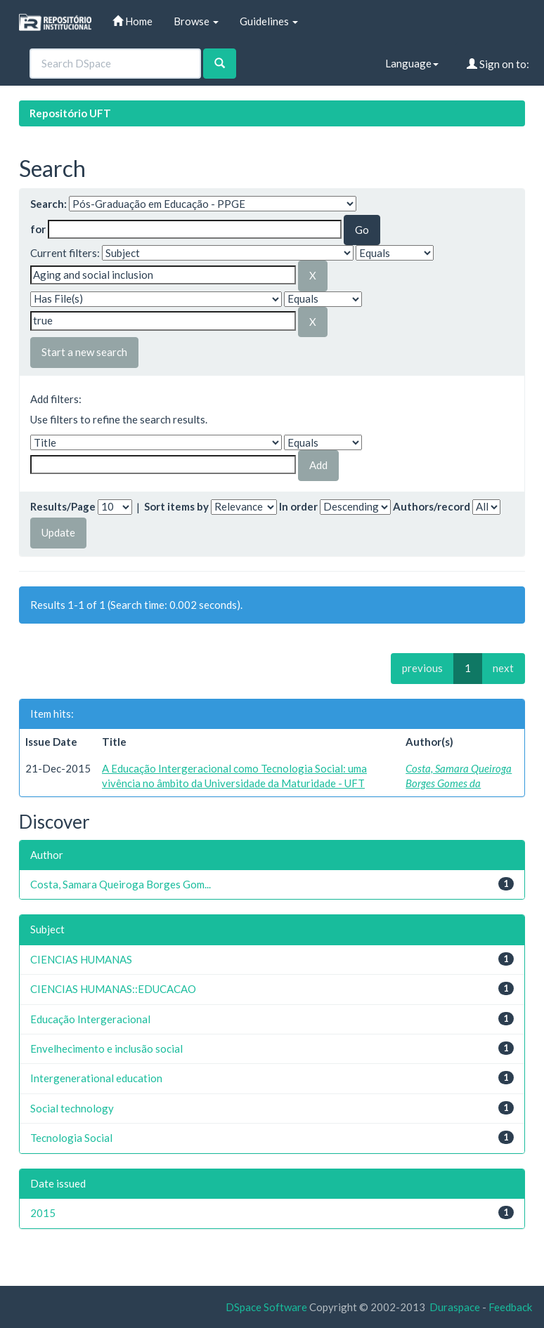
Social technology (72, 1108)
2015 (43, 1213)
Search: (48, 203)
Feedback (510, 1307)
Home (132, 21)
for (38, 229)
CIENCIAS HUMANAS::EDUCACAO (113, 988)
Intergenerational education (96, 1078)
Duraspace (454, 1307)
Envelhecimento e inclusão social (106, 1048)
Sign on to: (498, 64)
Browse (196, 21)
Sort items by (176, 506)
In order (298, 506)
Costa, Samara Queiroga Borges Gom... (120, 884)
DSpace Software (266, 1307)
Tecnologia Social (71, 1137)
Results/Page (63, 506)
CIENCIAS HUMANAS (81, 959)
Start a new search (84, 352)
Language (412, 63)
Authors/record (431, 506)
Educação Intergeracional (90, 1019)
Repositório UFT (70, 113)
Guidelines (269, 21)
